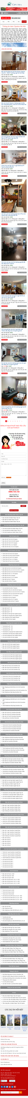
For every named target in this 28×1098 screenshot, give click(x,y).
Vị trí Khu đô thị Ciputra (8, 984)
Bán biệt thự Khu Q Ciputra (9, 577)
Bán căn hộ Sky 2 (7, 841)
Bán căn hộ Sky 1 (7, 840)
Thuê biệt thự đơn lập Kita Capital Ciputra (12, 635)
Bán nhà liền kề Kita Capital (9, 621)
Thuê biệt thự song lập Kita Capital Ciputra (12, 634)
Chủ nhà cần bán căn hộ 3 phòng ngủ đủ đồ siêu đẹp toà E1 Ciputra (13, 262)
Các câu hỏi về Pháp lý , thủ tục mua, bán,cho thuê (13, 1055)
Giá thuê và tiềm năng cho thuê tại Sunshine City (14, 978)
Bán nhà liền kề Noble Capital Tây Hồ (11, 788)
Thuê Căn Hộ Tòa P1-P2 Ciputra (10, 559)
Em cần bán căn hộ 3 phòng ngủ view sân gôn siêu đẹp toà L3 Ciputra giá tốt (13, 363)
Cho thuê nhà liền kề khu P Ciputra (11, 603)
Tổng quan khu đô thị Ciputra (9, 982)
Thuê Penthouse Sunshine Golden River (12, 825)
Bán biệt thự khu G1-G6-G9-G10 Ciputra (12, 570)
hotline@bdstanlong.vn (10, 1078)
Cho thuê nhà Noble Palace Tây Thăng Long (13, 960)
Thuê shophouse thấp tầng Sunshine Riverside (13, 752)
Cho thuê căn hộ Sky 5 (8, 869)
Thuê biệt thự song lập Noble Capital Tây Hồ (13, 796)
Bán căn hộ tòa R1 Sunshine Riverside (12, 714)
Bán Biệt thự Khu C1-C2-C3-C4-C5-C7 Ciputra (13, 572)
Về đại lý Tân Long (5, 1041)
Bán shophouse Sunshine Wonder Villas (12, 764)
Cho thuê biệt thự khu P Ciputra (10, 590)
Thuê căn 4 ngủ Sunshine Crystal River (12, 858)
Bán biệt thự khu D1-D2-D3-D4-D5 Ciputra (12, 574)
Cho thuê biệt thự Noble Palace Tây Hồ (12, 532)
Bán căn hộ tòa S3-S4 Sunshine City (11, 669)
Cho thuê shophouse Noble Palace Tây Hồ (12, 534)
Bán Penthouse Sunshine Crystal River (12, 838)
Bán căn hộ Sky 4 (7, 845)
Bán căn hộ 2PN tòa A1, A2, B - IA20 (11, 881)
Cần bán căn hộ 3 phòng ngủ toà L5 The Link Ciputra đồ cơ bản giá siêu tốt (13, 214)
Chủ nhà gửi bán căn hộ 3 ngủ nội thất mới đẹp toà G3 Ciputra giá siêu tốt (13, 137)
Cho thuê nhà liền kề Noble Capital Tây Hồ (12, 800)
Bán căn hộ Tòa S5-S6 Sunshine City (11, 671)
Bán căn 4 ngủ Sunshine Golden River (11, 811)
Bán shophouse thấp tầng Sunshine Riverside (13, 741)
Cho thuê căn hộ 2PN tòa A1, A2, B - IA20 (12, 898)
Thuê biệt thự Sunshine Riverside (10, 754)
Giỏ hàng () (15, 512)
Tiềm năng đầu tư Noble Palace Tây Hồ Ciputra (14, 1005)
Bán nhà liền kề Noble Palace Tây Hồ (11, 520)
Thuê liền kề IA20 (7, 919)
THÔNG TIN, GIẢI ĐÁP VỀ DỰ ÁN (9, 1046)
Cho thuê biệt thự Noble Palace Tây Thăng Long (14, 962)
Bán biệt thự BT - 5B (7, 612)
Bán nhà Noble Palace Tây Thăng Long (12, 950)
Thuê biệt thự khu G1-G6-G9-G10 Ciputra (12, 592)
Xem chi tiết (4, 81)
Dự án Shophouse (5, 1064)
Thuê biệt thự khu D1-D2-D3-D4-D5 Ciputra (13, 595)
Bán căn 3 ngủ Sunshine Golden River (11, 809)
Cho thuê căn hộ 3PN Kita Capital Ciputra (12, 659)
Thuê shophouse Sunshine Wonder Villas (12, 775)
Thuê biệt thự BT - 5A (8, 628)
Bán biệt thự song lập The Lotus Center (12, 931)
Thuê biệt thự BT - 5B (8, 630)
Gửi (20, 1094)
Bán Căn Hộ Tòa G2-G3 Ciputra (10, 541)
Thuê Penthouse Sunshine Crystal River (12, 859)
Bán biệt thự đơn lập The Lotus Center (11, 929)
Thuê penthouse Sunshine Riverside (11, 732)
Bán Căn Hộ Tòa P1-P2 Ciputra (10, 545)
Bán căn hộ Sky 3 (7, 843)
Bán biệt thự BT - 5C (7, 614)
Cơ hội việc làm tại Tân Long (8, 1044)
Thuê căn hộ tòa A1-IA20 (8, 892)
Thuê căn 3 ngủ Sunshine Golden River (12, 822)
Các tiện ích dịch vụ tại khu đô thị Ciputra (12, 986)
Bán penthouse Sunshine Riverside (11, 720)
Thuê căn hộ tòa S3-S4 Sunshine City (11, 680)
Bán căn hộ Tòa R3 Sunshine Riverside (12, 718)
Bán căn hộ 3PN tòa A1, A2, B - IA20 (11, 883)
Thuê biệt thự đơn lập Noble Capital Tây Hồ (13, 795)
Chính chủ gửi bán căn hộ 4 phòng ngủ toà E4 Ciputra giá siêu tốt (13, 407)
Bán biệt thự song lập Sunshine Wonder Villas (13, 763)
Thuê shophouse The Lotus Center (11, 943)
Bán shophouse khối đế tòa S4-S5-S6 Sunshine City (15, 692)
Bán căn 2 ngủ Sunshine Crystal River (11, 832)
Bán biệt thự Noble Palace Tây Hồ (10, 521)
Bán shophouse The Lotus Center (10, 933)
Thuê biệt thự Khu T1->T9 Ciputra (10, 597)
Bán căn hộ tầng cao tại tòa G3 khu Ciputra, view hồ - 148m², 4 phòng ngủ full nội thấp (13, 72)
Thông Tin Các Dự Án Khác (14, 989)
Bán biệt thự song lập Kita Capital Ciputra (12, 617)
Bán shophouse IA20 (7, 910)
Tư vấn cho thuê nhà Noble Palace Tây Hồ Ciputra (14, 999)
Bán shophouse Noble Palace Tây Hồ (11, 523)
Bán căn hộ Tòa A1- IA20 (8, 876)
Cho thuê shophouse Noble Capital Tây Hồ (12, 798)
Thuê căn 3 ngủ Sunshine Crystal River (12, 856)
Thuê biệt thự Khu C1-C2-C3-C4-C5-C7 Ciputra (14, 594)
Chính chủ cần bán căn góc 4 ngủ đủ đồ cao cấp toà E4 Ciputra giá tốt (13, 296)
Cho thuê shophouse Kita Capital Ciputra (12, 637)
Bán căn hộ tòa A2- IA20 (8, 878)
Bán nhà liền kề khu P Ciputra (9, 583)
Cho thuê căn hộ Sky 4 (8, 867)
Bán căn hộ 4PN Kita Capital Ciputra (11, 650)
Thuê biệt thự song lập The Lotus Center (12, 942)
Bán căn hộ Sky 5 (7, 847)
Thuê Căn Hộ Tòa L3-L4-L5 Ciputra (11, 563)
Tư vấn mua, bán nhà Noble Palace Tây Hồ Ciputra (14, 1001)
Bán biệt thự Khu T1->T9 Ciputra (10, 575)
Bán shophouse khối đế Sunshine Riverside (13, 739)
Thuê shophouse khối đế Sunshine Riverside (13, 750)
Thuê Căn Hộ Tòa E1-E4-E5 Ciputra (11, 557)
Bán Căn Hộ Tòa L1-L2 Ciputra (10, 547)
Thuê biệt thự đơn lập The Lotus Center (12, 940)
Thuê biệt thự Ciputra (14, 968)
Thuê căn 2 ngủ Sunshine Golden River (12, 820)
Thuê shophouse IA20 (8, 921)
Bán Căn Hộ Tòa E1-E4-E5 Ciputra (11, 543)
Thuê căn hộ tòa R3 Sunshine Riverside (12, 731)
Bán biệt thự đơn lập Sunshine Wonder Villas (13, 761)
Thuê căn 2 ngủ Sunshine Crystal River (12, 854)
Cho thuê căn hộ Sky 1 (8, 861)
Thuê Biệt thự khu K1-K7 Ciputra (10, 601)
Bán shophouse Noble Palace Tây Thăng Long (13, 954)
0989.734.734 (22, 13)
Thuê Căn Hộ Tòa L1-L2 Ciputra (10, 561)
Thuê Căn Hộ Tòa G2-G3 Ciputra (10, 555)
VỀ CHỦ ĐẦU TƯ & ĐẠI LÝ (7, 1038)
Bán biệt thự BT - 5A (7, 610)
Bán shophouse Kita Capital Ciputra (11, 619)
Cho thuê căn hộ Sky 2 (8, 863)
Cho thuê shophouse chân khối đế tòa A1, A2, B (14, 923)
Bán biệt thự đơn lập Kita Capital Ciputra (12, 615)
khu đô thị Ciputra (7, 34)
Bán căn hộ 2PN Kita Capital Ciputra (11, 646)
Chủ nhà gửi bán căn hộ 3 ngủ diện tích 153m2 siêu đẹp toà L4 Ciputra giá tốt (12, 330)
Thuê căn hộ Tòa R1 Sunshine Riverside (12, 727)
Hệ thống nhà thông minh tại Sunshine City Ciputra (14, 980)
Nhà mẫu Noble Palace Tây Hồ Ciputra (12, 998)
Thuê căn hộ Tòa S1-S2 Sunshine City (11, 678)
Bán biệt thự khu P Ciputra (9, 581)
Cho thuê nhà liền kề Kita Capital (10, 639)
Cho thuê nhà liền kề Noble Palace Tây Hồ (12, 530)
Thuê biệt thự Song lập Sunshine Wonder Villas (14, 773)
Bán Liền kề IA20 (7, 908)
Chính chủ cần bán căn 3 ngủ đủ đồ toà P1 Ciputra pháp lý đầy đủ (12, 166)
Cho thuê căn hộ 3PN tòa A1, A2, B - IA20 (12, 899)
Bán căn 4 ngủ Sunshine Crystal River (11, 836)
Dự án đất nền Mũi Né (6, 1066)
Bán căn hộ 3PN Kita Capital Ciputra (11, 648)
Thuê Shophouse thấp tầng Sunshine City (12, 707)
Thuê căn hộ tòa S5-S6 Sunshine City (11, 682)
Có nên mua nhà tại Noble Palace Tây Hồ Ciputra (14, 1003)
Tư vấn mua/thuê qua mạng (14, 501)
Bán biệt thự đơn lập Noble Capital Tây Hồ (12, 782)
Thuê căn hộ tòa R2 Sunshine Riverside (12, 729)
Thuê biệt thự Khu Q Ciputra (9, 599)
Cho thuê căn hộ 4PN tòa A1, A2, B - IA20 (12, 901)
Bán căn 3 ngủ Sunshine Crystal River (11, 834)
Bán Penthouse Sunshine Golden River (12, 813)
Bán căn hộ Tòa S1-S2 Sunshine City (11, 667)
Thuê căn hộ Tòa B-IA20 (8, 896)
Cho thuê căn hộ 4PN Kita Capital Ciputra (12, 660)
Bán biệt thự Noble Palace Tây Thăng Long (13, 952)
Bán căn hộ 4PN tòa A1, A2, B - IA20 (11, 885)
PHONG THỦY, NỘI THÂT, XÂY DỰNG (10, 1058)
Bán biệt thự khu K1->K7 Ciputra (10, 579)
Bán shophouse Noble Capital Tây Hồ (11, 786)
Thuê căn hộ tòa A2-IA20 (8, 894)
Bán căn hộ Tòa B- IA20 (8, 879)
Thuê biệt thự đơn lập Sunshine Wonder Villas (13, 771)
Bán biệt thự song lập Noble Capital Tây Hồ (13, 784)
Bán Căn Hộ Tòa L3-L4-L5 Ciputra (10, 548)
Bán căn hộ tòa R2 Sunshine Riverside (12, 716)
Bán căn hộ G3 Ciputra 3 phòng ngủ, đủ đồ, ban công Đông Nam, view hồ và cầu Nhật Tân (13, 103)
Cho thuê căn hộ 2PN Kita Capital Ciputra (12, 657)
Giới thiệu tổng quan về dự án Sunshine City (13, 976)
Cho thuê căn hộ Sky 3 (8, 865)
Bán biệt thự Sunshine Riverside (10, 743)
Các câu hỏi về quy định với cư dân (9, 1053)
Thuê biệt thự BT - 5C (8, 632)
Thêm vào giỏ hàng (22, 81)
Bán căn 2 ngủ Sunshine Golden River (11, 807)
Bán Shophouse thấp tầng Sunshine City (12, 694)
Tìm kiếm (24, 21)
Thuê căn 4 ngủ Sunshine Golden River (12, 823)
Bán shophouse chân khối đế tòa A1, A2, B (12, 912)
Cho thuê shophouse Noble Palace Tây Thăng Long (15, 964)
